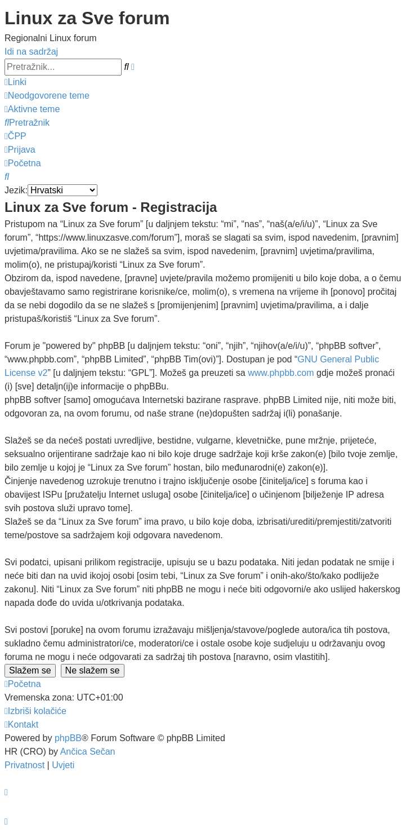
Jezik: (16, 190)
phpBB (68, 738)
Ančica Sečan (87, 751)
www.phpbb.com (281, 373)
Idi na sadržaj (31, 51)
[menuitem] (47, 95)
